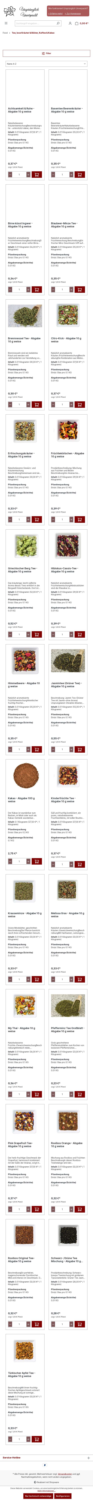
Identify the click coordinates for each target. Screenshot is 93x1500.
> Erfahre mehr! (55, 13)
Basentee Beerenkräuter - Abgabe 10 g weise (67, 110)
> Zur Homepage (73, 13)
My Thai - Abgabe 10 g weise (21, 1030)
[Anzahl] (19, 174)
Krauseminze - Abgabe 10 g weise (25, 915)
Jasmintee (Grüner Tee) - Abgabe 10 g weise (66, 685)
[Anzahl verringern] (10, 174)
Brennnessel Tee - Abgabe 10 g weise (24, 340)
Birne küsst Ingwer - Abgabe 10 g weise (20, 225)
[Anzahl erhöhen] (28, 174)
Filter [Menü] (46, 52)
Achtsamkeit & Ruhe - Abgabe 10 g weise (21, 110)
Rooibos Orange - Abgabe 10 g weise (66, 1145)
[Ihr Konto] (70, 23)
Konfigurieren (63, 1496)
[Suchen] (58, 23)
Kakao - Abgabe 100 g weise (21, 800)
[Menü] (6, 23)
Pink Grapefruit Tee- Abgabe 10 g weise (20, 1145)
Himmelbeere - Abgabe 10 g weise (24, 685)
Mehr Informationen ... (47, 1491)
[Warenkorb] (81, 23)
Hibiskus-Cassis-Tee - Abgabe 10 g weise (64, 570)
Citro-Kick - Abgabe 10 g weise (66, 340)
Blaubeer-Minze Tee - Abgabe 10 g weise (64, 225)
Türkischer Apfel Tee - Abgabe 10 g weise (21, 1375)
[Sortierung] (46, 64)
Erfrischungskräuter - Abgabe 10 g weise (21, 455)
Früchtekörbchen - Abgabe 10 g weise (67, 455)
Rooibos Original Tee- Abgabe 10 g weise (21, 1260)
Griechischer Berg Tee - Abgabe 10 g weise (22, 570)
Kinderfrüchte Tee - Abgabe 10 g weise (63, 800)
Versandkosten (65, 1474)
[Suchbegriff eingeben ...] (35, 23)
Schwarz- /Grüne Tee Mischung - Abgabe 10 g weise (66, 1260)
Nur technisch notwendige (38, 1496)
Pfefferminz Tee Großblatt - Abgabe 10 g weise (68, 1030)
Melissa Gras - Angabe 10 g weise (67, 915)
